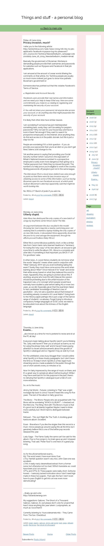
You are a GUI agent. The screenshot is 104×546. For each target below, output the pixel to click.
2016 (91, 122)
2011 (91, 143)
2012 (91, 139)
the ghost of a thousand (46, 525)
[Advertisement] (95, 70)
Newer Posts (28, 534)
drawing (89, 214)
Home (50, 534)
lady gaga (63, 523)
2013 (91, 135)
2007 (91, 199)
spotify (25, 525)
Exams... (27, 330)
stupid (31, 199)
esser (31, 523)
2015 (91, 126)
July (94, 155)
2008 (91, 195)
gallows (42, 523)
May (94, 185)
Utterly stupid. (31, 214)
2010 (91, 147)
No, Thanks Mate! (52, 9)
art (87, 210)
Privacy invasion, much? (36, 42)
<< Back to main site (51, 28)
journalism (90, 218)
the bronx (32, 525)
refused (70, 523)
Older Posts (71, 534)
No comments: (46, 195)
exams (36, 523)
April (94, 189)
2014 (91, 130)
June (94, 159)
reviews (89, 225)
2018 (91, 118)
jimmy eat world (52, 523)
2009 (91, 151)
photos (89, 222)
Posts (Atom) (39, 539)
